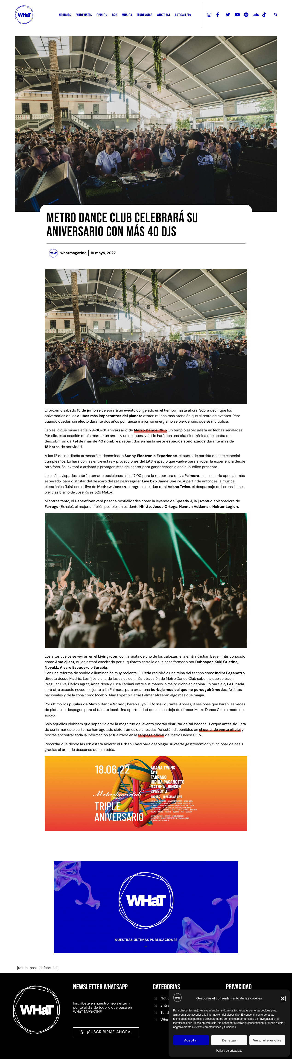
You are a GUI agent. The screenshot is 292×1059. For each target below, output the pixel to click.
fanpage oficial (151, 735)
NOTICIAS (65, 14)
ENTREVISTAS (84, 14)
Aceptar (191, 1040)
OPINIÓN (101, 14)
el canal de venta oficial (220, 729)
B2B (114, 14)
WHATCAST (163, 14)
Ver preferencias (267, 1040)
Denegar (229, 1040)
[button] (282, 998)
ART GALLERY (183, 14)
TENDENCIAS (144, 14)
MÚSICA (127, 14)
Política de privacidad (229, 1050)
